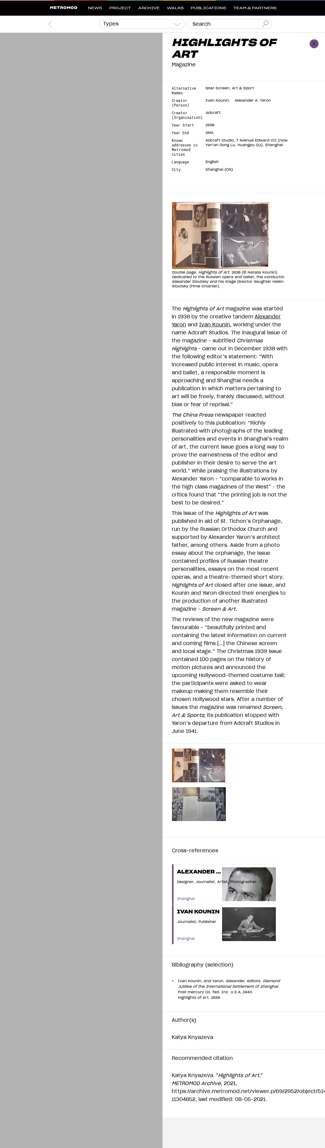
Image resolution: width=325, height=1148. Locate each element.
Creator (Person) (180, 102)
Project (120, 8)
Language (180, 162)
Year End (180, 132)
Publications (208, 8)
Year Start (183, 125)
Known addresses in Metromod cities (185, 147)
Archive (149, 8)
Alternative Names (184, 90)
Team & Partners (254, 8)
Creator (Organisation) (187, 115)
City (176, 169)
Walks (175, 8)
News (95, 8)
